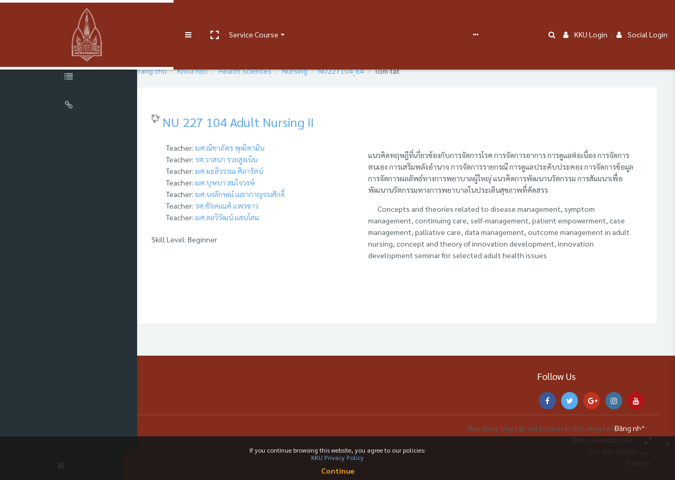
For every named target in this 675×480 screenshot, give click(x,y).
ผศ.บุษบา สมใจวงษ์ (246, 182)
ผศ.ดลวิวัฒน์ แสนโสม (248, 217)
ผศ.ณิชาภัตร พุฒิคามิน (250, 147)
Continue (337, 470)
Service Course (217, 17)
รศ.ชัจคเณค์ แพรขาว (247, 205)
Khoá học (213, 70)
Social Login (642, 17)
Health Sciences (266, 70)
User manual (276, 17)
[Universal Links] (68, 106)
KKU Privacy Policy (337, 457)
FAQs (389, 17)
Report (416, 17)
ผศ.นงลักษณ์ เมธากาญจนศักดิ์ (261, 194)
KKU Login (585, 17)
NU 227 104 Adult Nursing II (259, 121)
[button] (178, 17)
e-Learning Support (336, 17)
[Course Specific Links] (68, 78)
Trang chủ (172, 70)
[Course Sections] (68, 49)
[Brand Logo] (68, 17)
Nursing (316, 70)
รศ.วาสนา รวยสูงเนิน (247, 159)
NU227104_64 (362, 70)
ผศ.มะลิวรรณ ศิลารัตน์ (250, 170)
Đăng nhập (631, 428)
